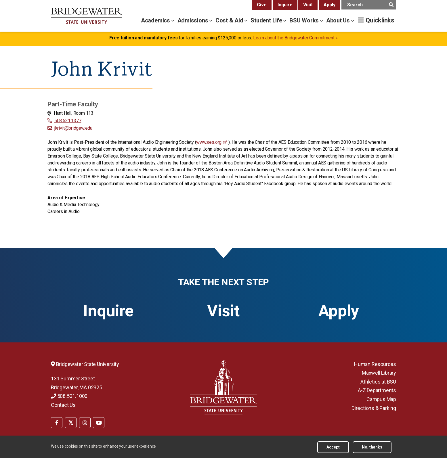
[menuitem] (56, 422)
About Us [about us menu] (338, 20)
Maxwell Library (379, 373)
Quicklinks (380, 20)
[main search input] (368, 4)
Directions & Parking (374, 408)
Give (262, 4)
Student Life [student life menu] (267, 20)
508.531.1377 (67, 120)
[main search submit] (391, 4)
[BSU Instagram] (85, 422)
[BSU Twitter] (71, 422)
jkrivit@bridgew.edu (73, 128)
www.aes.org (208, 142)
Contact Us (63, 405)
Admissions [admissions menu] (193, 20)
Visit (308, 4)
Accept (333, 447)
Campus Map (381, 399)
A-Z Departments (377, 390)
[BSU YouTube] (98, 422)
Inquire (285, 4)
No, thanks (372, 447)
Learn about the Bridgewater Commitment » (295, 38)
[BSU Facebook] (56, 422)
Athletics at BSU (378, 382)
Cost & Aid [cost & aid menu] (230, 20)
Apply (329, 4)
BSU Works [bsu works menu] (304, 20)
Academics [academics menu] (156, 20)
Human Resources (375, 364)
